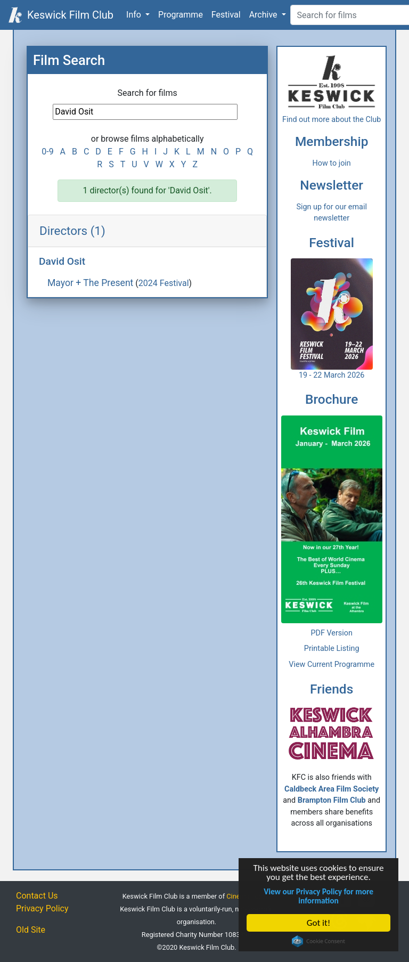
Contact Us (37, 896)
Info (134, 15)
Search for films (147, 93)
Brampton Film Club (332, 800)
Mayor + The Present (90, 283)
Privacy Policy (42, 908)
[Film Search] (145, 112)
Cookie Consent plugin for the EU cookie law (318, 941)
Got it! (318, 922)
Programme (180, 15)
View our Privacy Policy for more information (318, 896)
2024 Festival (163, 283)
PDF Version (331, 633)
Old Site (30, 930)
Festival (226, 15)
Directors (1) (72, 231)
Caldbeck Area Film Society (331, 789)
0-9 (47, 151)
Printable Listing (331, 648)
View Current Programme (331, 664)
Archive (264, 15)
